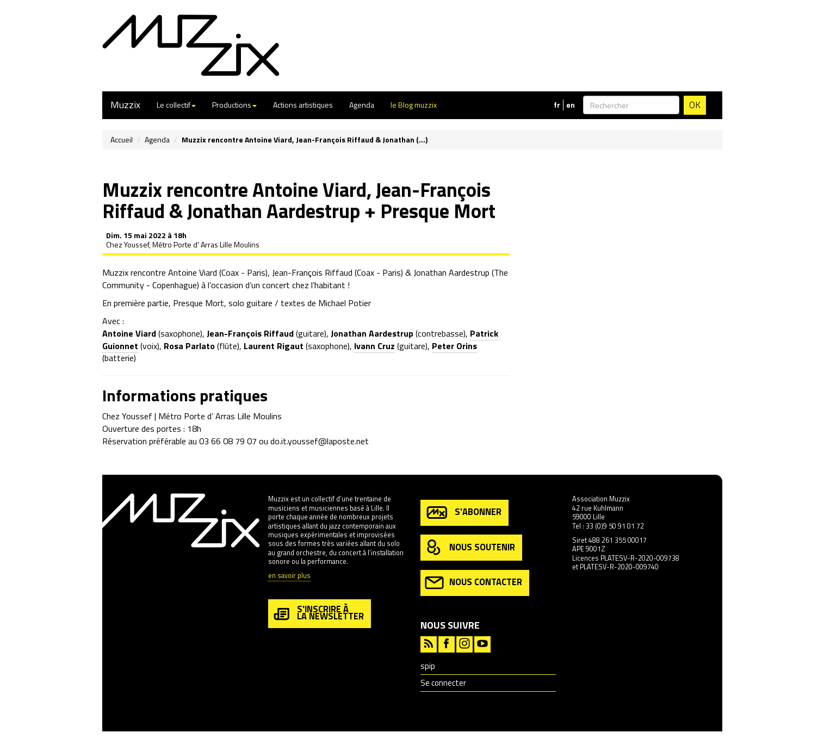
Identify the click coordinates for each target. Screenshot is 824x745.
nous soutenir (470, 547)
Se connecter (443, 682)
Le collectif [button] (176, 104)
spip (427, 666)
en (570, 105)
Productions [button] (234, 104)
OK (695, 105)
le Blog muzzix (414, 104)
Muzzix (125, 104)
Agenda (361, 104)
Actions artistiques (303, 104)
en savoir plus (289, 576)
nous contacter (473, 582)
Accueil (121, 139)
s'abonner (463, 512)
